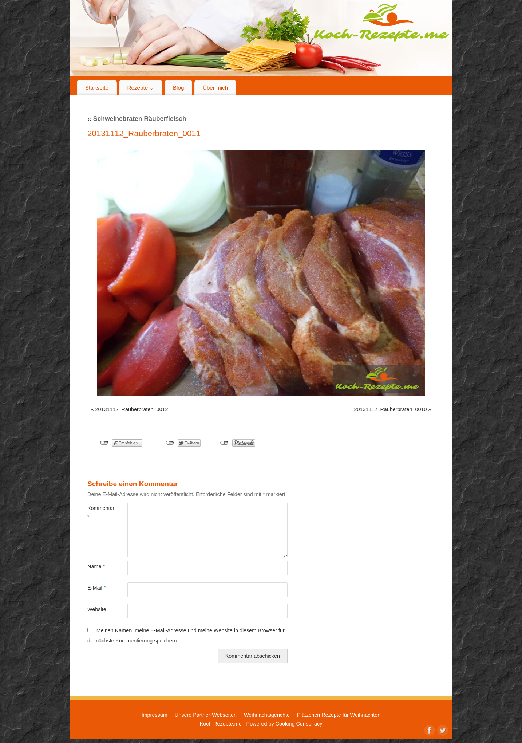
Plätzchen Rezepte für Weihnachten (338, 715)
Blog (178, 87)
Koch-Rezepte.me (381, 23)
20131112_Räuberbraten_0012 (131, 409)
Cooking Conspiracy (299, 724)
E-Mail (96, 588)
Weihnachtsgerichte (267, 715)
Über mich (215, 87)
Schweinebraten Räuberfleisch (136, 118)
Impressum (154, 715)
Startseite (96, 87)
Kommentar (97, 512)
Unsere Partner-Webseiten (206, 715)
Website (96, 609)
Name (96, 566)
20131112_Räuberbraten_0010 (390, 409)
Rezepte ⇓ (140, 87)
